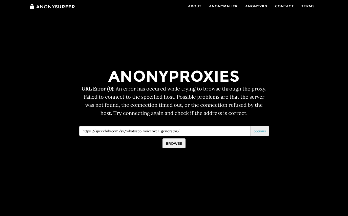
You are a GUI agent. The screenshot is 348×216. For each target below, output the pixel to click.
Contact (284, 11)
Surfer (52, 12)
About (194, 11)
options (260, 131)
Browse (174, 143)
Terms (308, 11)
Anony (223, 11)
